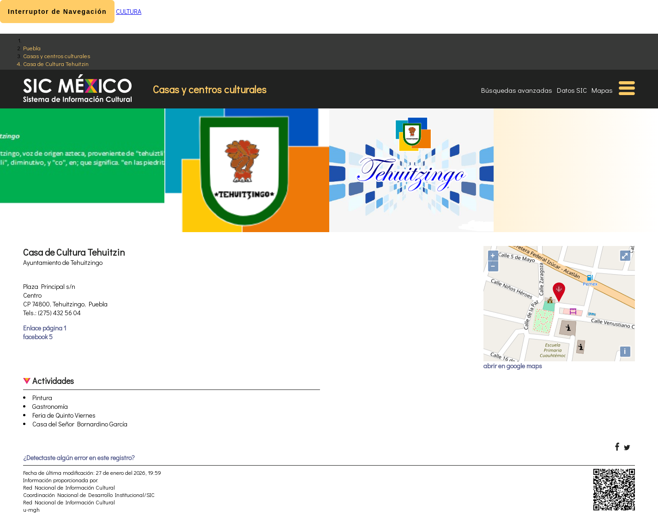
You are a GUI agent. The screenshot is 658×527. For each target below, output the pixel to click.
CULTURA (128, 11)
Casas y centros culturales (56, 56)
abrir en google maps (512, 365)
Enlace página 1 (44, 327)
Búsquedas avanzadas (516, 90)
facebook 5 (38, 336)
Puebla (32, 48)
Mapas (602, 90)
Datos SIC (572, 90)
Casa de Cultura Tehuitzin (56, 63)
